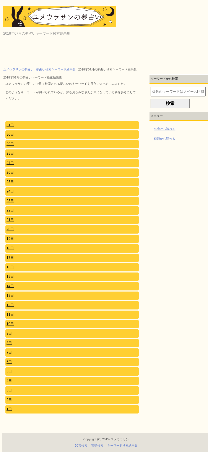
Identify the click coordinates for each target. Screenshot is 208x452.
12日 (10, 305)
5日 (9, 371)
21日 (10, 220)
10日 (10, 324)
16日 (10, 267)
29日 (10, 144)
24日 (10, 191)
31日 (10, 125)
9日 (9, 333)
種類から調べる (164, 138)
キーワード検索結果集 (122, 445)
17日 (10, 258)
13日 (10, 295)
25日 (10, 182)
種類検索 (97, 445)
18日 (10, 248)
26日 (10, 172)
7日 (9, 352)
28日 (10, 153)
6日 (9, 362)
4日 (9, 381)
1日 (9, 409)
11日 (10, 314)
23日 (10, 201)
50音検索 (81, 445)
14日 (10, 286)
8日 (9, 343)
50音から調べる (165, 129)
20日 (10, 229)
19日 (10, 238)
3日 (9, 390)
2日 (9, 400)
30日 (10, 134)
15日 (10, 276)
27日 (10, 163)
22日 (10, 210)
